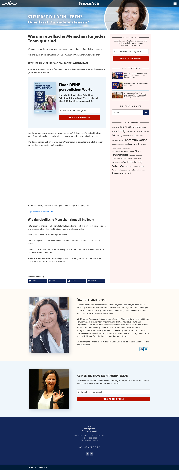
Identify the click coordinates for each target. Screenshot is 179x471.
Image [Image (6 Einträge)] (141, 136)
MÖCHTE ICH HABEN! (79, 118)
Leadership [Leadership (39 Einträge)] (134, 144)
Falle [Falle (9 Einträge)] (127, 131)
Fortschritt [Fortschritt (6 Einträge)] (140, 131)
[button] (37, 281)
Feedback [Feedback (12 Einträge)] (133, 131)
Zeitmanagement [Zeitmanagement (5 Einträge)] (128, 170)
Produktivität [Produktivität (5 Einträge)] (138, 155)
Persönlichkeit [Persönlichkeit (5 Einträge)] (126, 148)
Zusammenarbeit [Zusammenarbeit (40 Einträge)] (121, 173)
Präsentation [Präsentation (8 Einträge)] (128, 158)
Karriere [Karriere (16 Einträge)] (115, 140)
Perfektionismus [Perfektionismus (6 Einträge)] (116, 148)
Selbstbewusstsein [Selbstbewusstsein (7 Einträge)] (117, 163)
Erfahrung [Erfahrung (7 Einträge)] (115, 131)
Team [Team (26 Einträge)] (136, 166)
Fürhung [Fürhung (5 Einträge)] (134, 136)
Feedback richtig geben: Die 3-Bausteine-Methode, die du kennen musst (135, 75)
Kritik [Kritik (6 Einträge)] (126, 145)
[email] (79, 110)
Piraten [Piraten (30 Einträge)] (138, 151)
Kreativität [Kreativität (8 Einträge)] (121, 145)
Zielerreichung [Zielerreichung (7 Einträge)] (141, 170)
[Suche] (146, 112)
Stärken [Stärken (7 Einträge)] (131, 167)
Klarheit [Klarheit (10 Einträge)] (122, 140)
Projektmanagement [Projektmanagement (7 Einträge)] (118, 158)
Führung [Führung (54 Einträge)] (117, 135)
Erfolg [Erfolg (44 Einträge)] (121, 131)
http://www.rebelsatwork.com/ (41, 211)
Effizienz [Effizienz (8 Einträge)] (143, 127)
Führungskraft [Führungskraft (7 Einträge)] (127, 136)
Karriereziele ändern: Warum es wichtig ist (136, 84)
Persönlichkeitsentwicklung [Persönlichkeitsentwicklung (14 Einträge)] (123, 151)
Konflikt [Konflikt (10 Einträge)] (114, 144)
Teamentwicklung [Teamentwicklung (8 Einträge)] (117, 170)
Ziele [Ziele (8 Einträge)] (134, 170)
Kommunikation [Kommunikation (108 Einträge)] (136, 140)
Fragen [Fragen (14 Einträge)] (146, 131)
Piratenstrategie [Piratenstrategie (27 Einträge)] (120, 154)
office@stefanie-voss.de (89, 440)
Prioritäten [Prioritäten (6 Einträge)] (132, 155)
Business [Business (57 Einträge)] (124, 127)
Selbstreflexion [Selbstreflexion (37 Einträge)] (120, 166)
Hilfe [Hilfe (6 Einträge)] (137, 136)
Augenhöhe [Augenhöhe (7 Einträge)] (115, 127)
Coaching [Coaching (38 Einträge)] (135, 127)
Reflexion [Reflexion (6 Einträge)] (135, 158)
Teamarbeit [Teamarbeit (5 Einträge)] (142, 167)
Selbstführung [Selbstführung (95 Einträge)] (132, 162)
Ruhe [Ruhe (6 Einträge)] (139, 158)
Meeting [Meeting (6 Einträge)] (143, 145)
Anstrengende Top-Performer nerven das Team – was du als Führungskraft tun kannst (135, 95)
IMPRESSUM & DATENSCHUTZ (38, 468)
